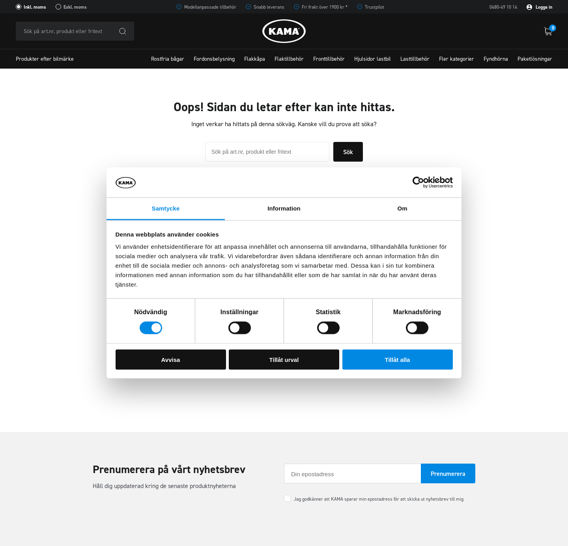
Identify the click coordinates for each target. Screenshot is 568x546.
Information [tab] (284, 208)
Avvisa (170, 359)
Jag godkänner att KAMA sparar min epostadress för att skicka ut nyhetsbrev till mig (378, 499)
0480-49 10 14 (503, 7)
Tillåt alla (397, 359)
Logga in (539, 7)
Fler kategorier (456, 59)
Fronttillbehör (329, 59)
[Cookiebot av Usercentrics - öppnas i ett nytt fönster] (418, 182)
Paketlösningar (535, 59)
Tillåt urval (284, 359)
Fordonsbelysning (214, 59)
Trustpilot (374, 7)
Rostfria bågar (167, 59)
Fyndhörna (496, 59)
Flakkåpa (254, 59)
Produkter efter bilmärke (45, 59)
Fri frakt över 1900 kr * (325, 7)
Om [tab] (402, 208)
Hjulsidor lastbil (372, 59)
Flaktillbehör (289, 59)
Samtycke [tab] (166, 208)
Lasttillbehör (415, 59)
